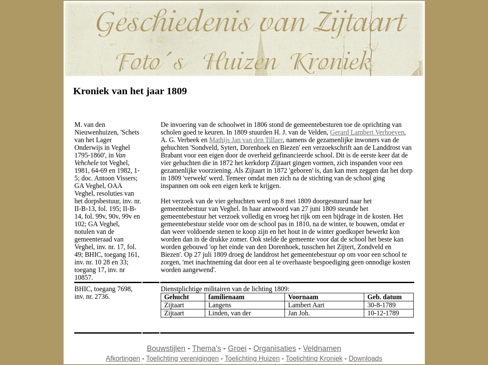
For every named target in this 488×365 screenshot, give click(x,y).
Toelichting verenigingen (182, 358)
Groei (237, 348)
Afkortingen (123, 358)
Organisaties (275, 348)
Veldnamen (322, 348)
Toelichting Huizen (252, 358)
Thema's (206, 348)
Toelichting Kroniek (314, 358)
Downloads (365, 358)
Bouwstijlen (166, 348)
